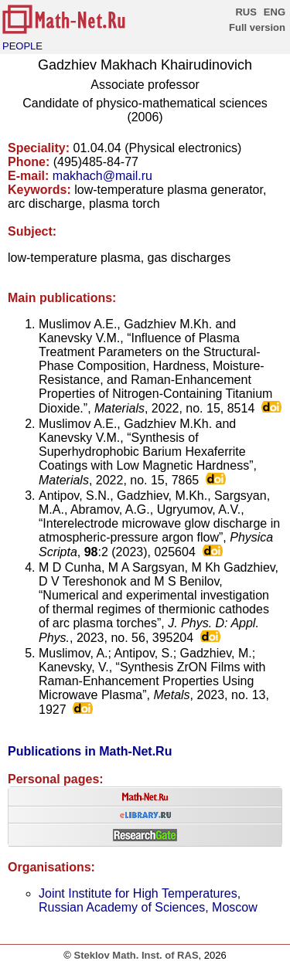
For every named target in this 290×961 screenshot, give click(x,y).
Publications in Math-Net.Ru (90, 751)
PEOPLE (22, 46)
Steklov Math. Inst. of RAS (135, 955)
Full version (257, 27)
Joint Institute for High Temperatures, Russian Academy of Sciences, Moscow (148, 900)
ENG (274, 12)
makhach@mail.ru (102, 175)
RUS (245, 12)
